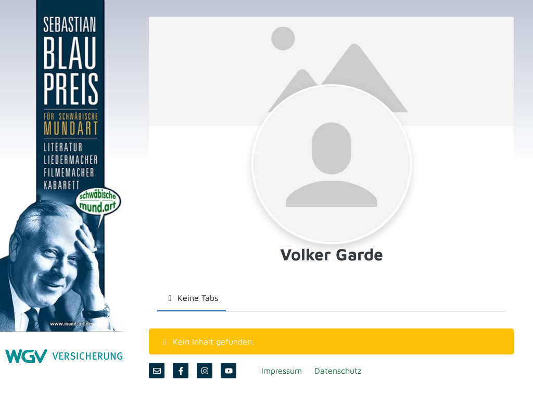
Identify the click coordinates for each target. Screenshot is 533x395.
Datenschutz (337, 370)
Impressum (281, 370)
